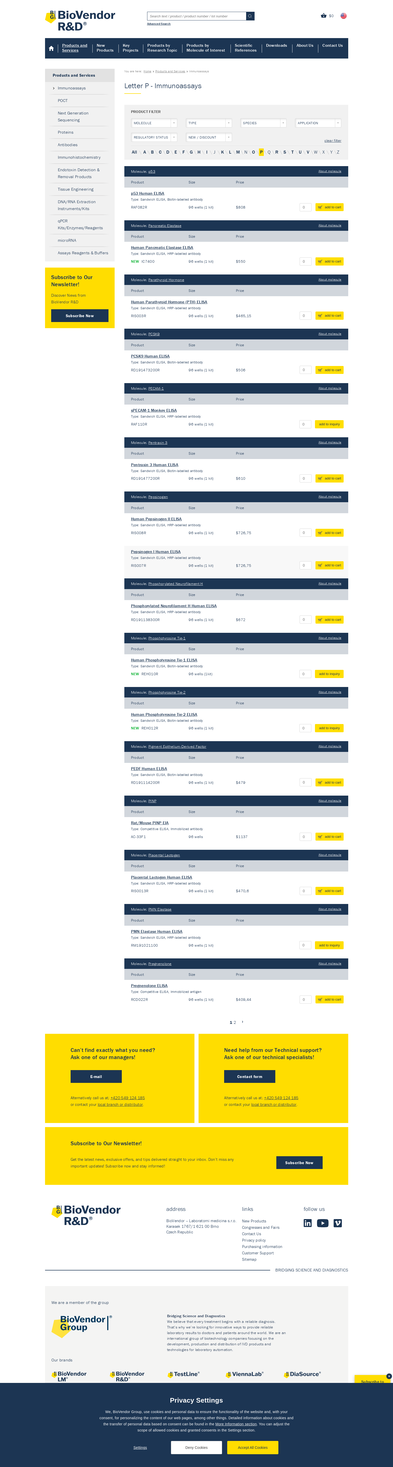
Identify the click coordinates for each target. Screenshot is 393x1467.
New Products (105, 47)
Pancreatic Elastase (164, 225)
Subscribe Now (80, 315)
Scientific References (246, 47)
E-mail (96, 1076)
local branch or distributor (120, 1104)
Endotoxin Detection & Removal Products (79, 173)
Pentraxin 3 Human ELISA (154, 464)
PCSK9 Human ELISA (150, 356)
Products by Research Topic (162, 47)
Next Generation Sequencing (73, 116)
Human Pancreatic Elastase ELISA (162, 247)
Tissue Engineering (76, 189)
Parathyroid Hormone (166, 279)
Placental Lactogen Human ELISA (161, 877)
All (134, 152)
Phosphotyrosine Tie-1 (167, 638)
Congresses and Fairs (260, 1227)
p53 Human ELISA (148, 193)
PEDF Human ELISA (149, 768)
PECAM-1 (156, 388)
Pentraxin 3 (158, 442)
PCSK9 (154, 333)
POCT (63, 100)
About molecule (330, 171)
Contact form (249, 1076)
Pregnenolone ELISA (149, 985)
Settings (140, 1448)
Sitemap (249, 1259)
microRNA (67, 240)
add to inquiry (329, 424)
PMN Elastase (160, 909)
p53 (151, 171)
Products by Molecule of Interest (206, 47)
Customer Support (258, 1252)
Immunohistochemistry (79, 157)
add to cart (333, 207)
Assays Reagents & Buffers (83, 253)
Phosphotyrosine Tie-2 (167, 692)
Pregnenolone (160, 963)
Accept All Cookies (253, 1448)
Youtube (323, 1223)
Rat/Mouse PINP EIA (150, 822)
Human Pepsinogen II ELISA (156, 518)
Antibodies (68, 144)
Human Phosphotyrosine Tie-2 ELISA (164, 714)
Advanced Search (159, 23)
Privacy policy (254, 1240)
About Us (305, 45)
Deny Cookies (196, 1448)
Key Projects (131, 47)
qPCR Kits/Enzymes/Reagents (80, 224)
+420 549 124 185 (128, 1097)
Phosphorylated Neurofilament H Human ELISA (174, 605)
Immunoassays (72, 88)
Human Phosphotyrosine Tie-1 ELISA (164, 659)
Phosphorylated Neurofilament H (175, 583)
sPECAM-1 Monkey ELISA (154, 410)
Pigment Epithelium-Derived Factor (177, 746)
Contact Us (332, 45)
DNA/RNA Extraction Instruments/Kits (77, 205)
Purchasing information (262, 1246)
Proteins (66, 132)
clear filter (332, 141)
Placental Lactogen (164, 855)
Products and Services (75, 47)
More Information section (236, 1424)
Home (51, 48)
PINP (152, 800)
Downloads (276, 45)
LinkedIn (308, 1223)
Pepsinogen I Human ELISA (156, 551)
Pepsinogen (158, 496)
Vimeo (338, 1223)
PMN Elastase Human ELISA (157, 931)
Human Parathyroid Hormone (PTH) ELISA (169, 301)
